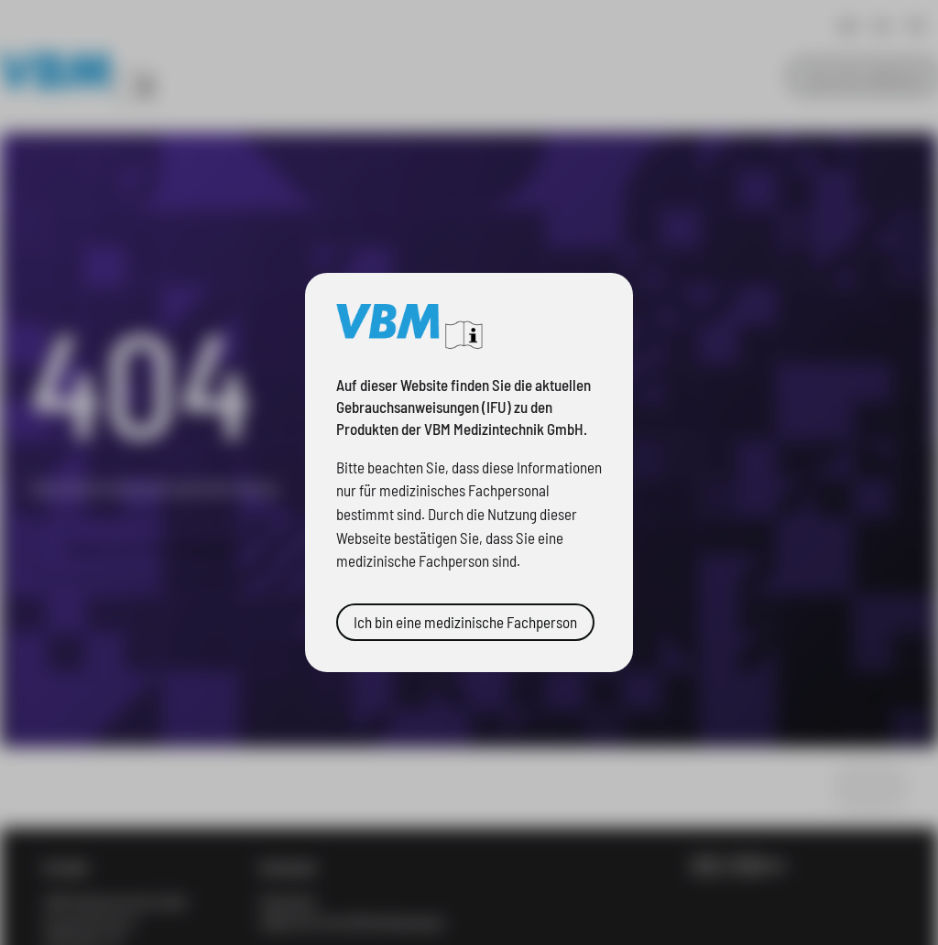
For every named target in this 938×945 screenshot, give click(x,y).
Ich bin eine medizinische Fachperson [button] (465, 622)
